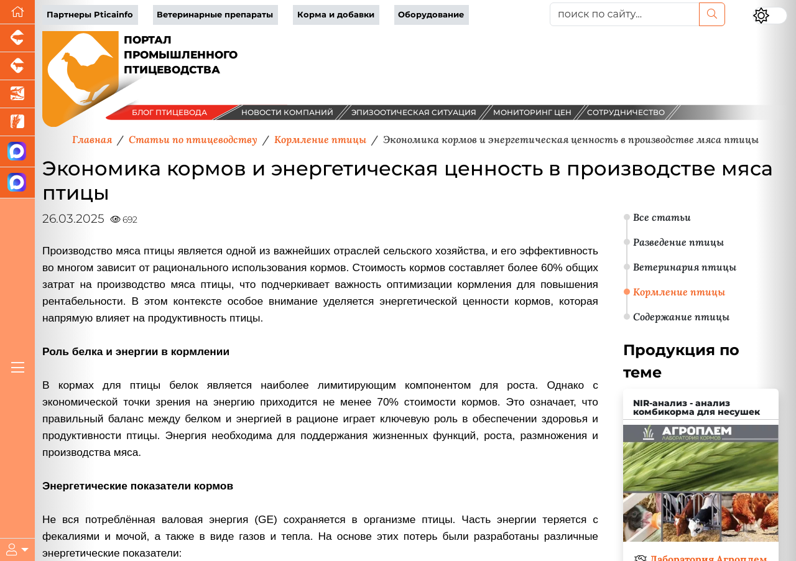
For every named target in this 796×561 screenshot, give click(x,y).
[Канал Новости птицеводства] (17, 151)
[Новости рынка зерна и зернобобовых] (17, 122)
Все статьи (662, 217)
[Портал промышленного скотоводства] (17, 66)
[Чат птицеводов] (17, 182)
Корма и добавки (335, 14)
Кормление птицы (679, 291)
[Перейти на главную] (17, 12)
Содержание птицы (681, 316)
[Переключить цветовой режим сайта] (769, 15)
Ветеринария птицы (684, 267)
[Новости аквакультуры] (17, 94)
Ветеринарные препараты (215, 14)
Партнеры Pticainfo (90, 14)
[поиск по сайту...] (625, 14)
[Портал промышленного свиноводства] (17, 38)
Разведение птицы (678, 242)
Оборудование (431, 14)
